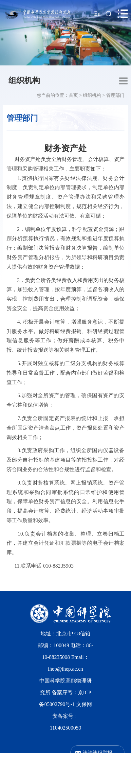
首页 (73, 95)
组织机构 (24, 80)
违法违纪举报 (97, 752)
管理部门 (115, 95)
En (97, 13)
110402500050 (65, 728)
